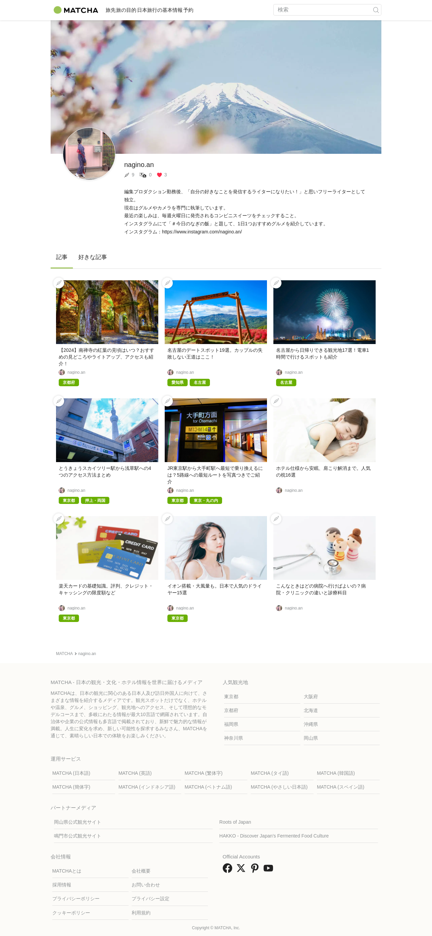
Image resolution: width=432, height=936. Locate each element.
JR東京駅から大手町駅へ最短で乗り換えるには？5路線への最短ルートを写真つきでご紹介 (215, 474)
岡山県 (311, 738)
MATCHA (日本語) (71, 773)
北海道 (311, 710)
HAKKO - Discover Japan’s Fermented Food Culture (274, 836)
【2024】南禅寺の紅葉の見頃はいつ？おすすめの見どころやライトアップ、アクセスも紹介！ (106, 356)
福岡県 (231, 724)
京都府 (231, 710)
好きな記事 (92, 257)
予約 (224, 10)
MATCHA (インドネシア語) (147, 787)
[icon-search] (376, 10)
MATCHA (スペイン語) (340, 787)
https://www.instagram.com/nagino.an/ (202, 231)
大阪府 (311, 696)
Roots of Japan (235, 822)
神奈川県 (233, 738)
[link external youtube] (270, 870)
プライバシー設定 (150, 898)
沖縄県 (311, 724)
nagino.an (76, 372)
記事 (62, 257)
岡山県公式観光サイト (77, 822)
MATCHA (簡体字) (71, 787)
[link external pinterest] (256, 870)
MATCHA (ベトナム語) (208, 787)
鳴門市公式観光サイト (77, 836)
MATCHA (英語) (135, 773)
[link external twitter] (242, 870)
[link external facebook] (229, 870)
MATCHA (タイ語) (270, 773)
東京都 (231, 696)
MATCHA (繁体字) (204, 773)
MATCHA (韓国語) (336, 773)
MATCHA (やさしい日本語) (279, 787)
